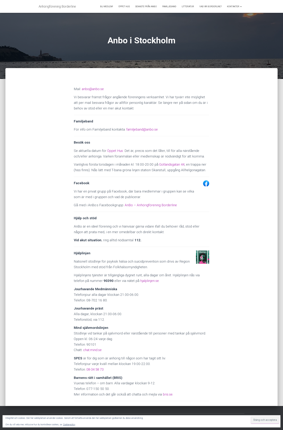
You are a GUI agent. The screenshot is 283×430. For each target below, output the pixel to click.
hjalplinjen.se (149, 280)
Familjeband (169, 6)
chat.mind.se (92, 350)
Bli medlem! (106, 6)
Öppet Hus (124, 6)
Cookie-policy (69, 424)
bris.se (168, 394)
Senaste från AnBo (146, 6)
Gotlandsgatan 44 (172, 164)
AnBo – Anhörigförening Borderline (151, 205)
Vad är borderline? (210, 6)
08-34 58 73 (95, 369)
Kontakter (234, 6)
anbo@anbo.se (93, 89)
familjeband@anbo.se (142, 129)
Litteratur (188, 6)
